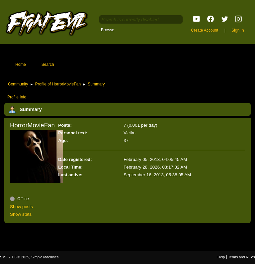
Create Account (204, 30)
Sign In (237, 30)
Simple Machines (44, 257)
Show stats (21, 214)
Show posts (21, 206)
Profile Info (16, 97)
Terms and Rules (241, 257)
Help (221, 257)
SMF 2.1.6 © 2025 (14, 257)
